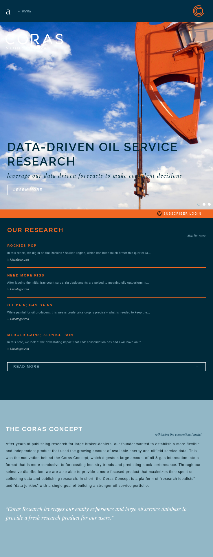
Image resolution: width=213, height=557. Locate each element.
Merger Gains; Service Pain (40, 335)
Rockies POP (22, 245)
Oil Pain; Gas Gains (30, 305)
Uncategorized (19, 259)
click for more (196, 235)
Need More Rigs (26, 275)
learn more (28, 190)
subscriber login (179, 213)
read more (26, 367)
